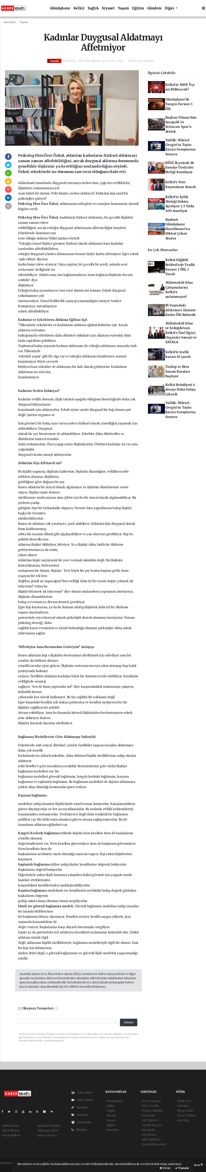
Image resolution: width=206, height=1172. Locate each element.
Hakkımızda (10, 1125)
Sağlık (93, 8)
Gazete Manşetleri (154, 1144)
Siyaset (108, 8)
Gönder (129, 1022)
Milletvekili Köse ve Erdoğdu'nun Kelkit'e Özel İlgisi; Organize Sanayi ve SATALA (181, 332)
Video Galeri (82, 1100)
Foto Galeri (81, 1092)
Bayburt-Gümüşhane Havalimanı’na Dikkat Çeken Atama (177, 229)
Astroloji (182, 1120)
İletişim (78, 1129)
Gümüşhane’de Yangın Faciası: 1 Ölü (179, 104)
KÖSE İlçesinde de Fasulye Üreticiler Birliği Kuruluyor (179, 167)
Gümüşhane (60, 8)
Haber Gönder (47, 1135)
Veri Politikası (11, 1135)
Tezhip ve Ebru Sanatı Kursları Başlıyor (177, 371)
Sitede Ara (184, 1101)
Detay (165, 1168)
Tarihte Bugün (152, 1125)
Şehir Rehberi (151, 1139)
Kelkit (79, 8)
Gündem (154, 8)
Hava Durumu (151, 1101)
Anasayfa (9, 22)
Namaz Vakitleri (152, 1110)
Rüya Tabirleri (186, 1115)
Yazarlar (79, 1107)
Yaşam (123, 8)
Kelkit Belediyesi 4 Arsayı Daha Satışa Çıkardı (180, 389)
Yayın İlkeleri (11, 1130)
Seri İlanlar (149, 1134)
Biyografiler (185, 1110)
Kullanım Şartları (49, 1125)
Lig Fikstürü (150, 1120)
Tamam (182, 1168)
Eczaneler (148, 1115)
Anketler (183, 1106)
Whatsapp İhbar (48, 1130)
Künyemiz (81, 1122)
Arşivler (79, 1115)
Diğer (170, 8)
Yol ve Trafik (150, 1106)
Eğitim (138, 8)
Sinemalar (149, 1130)
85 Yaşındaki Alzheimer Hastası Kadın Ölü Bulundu (180, 310)
